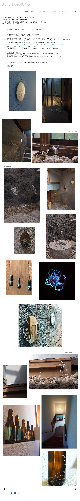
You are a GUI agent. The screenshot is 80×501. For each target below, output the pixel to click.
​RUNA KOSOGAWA (16, 5)
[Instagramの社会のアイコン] (11, 493)
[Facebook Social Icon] (15, 493)
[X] (18, 493)
